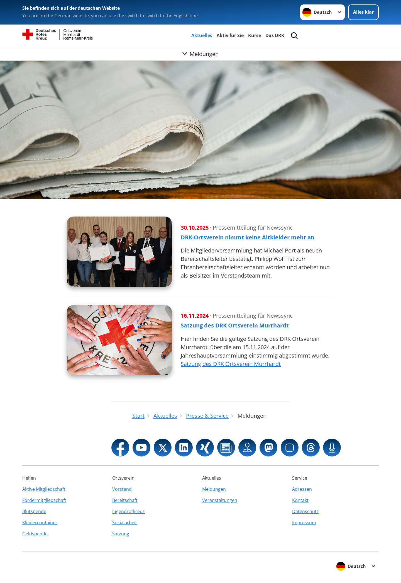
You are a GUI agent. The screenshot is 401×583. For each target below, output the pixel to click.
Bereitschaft (125, 500)
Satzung (120, 534)
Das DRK (274, 35)
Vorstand (122, 489)
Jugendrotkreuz (128, 511)
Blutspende (34, 511)
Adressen (302, 489)
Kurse (254, 35)
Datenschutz (305, 511)
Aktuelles (201, 35)
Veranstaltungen (219, 500)
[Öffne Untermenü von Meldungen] (200, 53)
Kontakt (300, 500)
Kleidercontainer (39, 522)
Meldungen (214, 489)
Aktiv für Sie (230, 35)
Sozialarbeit (124, 522)
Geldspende (35, 534)
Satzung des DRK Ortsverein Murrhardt (231, 364)
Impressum (304, 522)
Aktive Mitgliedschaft (43, 489)
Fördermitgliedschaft (44, 500)
